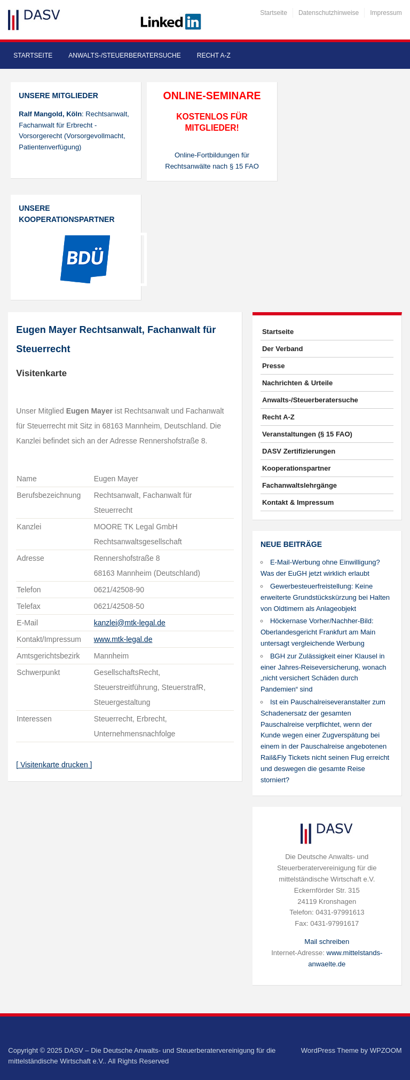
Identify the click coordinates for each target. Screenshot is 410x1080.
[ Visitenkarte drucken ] (54, 764)
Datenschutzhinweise (328, 13)
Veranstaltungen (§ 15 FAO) (307, 434)
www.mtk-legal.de (123, 639)
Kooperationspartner (296, 468)
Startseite (273, 13)
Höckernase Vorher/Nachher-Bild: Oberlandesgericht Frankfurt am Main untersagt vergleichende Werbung (318, 632)
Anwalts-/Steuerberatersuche (124, 55)
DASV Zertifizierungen (298, 451)
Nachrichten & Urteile (297, 383)
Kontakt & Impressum (298, 502)
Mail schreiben (326, 942)
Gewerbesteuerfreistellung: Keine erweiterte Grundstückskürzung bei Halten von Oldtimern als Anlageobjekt (325, 597)
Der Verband (282, 349)
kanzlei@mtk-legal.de (129, 622)
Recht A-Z (214, 55)
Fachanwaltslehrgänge (299, 485)
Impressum (385, 13)
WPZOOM (386, 1050)
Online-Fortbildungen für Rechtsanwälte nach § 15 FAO (212, 160)
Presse (273, 366)
